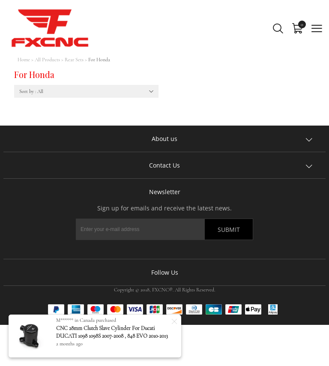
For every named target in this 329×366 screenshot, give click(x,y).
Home (24, 60)
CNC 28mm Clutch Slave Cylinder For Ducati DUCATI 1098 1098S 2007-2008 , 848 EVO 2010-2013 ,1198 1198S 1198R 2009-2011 (112, 336)
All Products (47, 60)
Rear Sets (74, 60)
